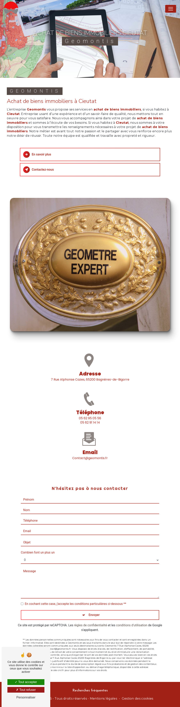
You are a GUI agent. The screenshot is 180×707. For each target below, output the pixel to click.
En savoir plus (37, 154)
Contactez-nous (38, 169)
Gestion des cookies (137, 698)
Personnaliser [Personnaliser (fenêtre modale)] (25, 697)
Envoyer (94, 609)
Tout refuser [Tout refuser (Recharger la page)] (26, 689)
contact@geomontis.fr (90, 452)
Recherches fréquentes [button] (90, 690)
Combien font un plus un (38, 547)
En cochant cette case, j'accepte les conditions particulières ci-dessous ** (75, 598)
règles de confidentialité (90, 619)
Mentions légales (103, 698)
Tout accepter (26, 682)
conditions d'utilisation (131, 619)
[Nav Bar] (170, 9)
